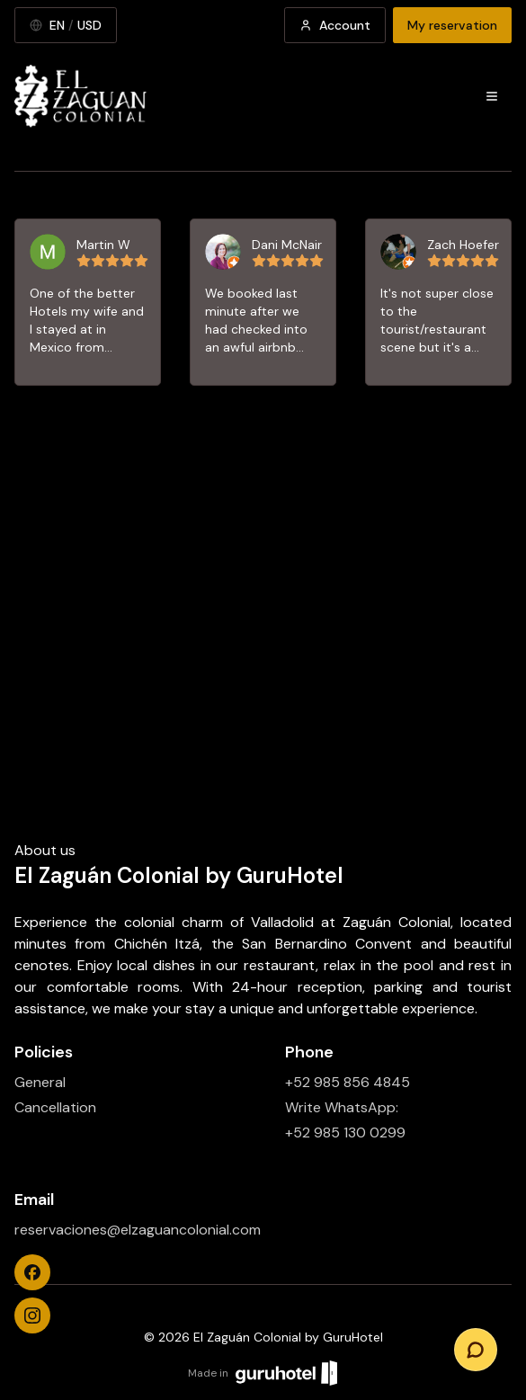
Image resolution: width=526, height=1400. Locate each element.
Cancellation (55, 1107)
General (40, 1082)
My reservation (452, 25)
